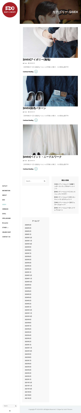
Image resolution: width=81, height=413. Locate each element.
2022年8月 (28, 357)
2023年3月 (28, 338)
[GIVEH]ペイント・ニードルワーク (42, 156)
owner (25, 63)
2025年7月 (28, 253)
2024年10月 (28, 281)
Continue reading (30, 71)
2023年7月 (28, 325)
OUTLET (4, 186)
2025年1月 (28, 272)
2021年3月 (28, 398)
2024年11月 (28, 278)
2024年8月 (28, 288)
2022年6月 (28, 363)
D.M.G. (4, 214)
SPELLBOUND (6, 219)
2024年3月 (28, 300)
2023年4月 (28, 335)
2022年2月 (28, 376)
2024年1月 (28, 307)
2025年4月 (28, 262)
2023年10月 (28, 316)
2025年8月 (28, 250)
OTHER (4, 228)
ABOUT (4, 195)
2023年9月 (28, 319)
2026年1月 (28, 234)
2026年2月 (28, 231)
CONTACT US (6, 237)
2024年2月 (28, 303)
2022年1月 (28, 379)
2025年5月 (28, 259)
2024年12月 (28, 275)
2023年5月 (28, 332)
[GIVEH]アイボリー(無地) (36, 59)
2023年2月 (28, 341)
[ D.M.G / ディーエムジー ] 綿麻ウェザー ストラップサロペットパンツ (64, 186)
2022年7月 (28, 360)
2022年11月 (28, 347)
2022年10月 (28, 351)
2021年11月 (28, 385)
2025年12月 (28, 237)
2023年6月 (28, 329)
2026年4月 (28, 225)
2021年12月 (28, 382)
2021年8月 (28, 395)
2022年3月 (28, 373)
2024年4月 (28, 297)
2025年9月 (28, 247)
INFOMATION (6, 190)
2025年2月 (28, 269)
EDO (3, 200)
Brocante (5, 223)
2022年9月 (28, 354)
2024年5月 (28, 294)
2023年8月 (28, 322)
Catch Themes (67, 409)
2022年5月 (28, 366)
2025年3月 (28, 266)
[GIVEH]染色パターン (34, 108)
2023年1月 (28, 344)
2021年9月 (28, 392)
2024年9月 (28, 284)
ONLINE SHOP (6, 233)
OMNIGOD (5, 209)
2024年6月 (28, 291)
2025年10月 (28, 243)
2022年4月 (28, 370)
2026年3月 (28, 228)
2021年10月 (28, 388)
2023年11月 (28, 313)
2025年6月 (28, 256)
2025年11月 (28, 240)
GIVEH (4, 205)
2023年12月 (28, 310)
